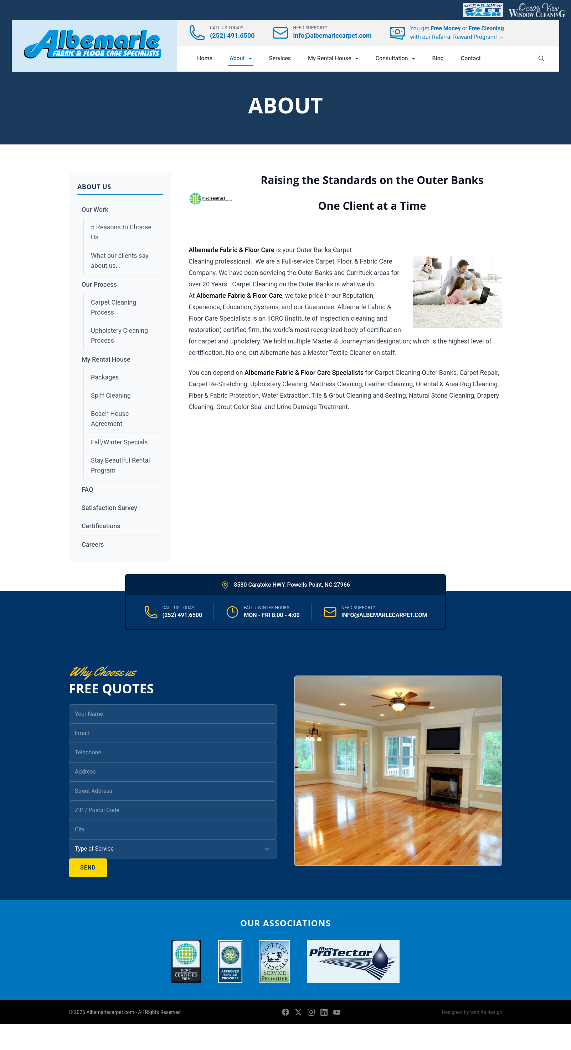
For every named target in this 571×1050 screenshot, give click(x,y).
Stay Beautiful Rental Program (120, 465)
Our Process (99, 284)
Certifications (101, 526)
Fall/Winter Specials (119, 442)
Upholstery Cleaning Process (119, 335)
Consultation (395, 58)
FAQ (87, 489)
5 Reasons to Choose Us (121, 232)
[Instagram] (311, 1012)
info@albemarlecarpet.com (332, 35)
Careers (93, 544)
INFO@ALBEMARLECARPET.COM (384, 615)
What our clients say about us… (120, 260)
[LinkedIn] (324, 1012)
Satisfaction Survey (109, 507)
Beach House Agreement (110, 418)
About (241, 58)
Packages (105, 377)
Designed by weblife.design (472, 1012)
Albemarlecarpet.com (110, 1012)
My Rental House (333, 58)
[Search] (541, 58)
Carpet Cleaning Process (113, 307)
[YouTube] (336, 1012)
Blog (438, 58)
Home (204, 58)
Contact (471, 58)
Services (280, 58)
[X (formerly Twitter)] (298, 1012)
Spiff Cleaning (111, 395)
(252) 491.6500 (232, 35)
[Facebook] (285, 1012)
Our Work (95, 209)
